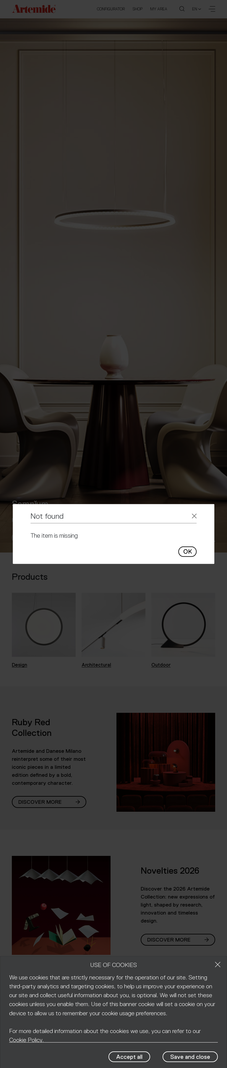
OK (187, 551)
